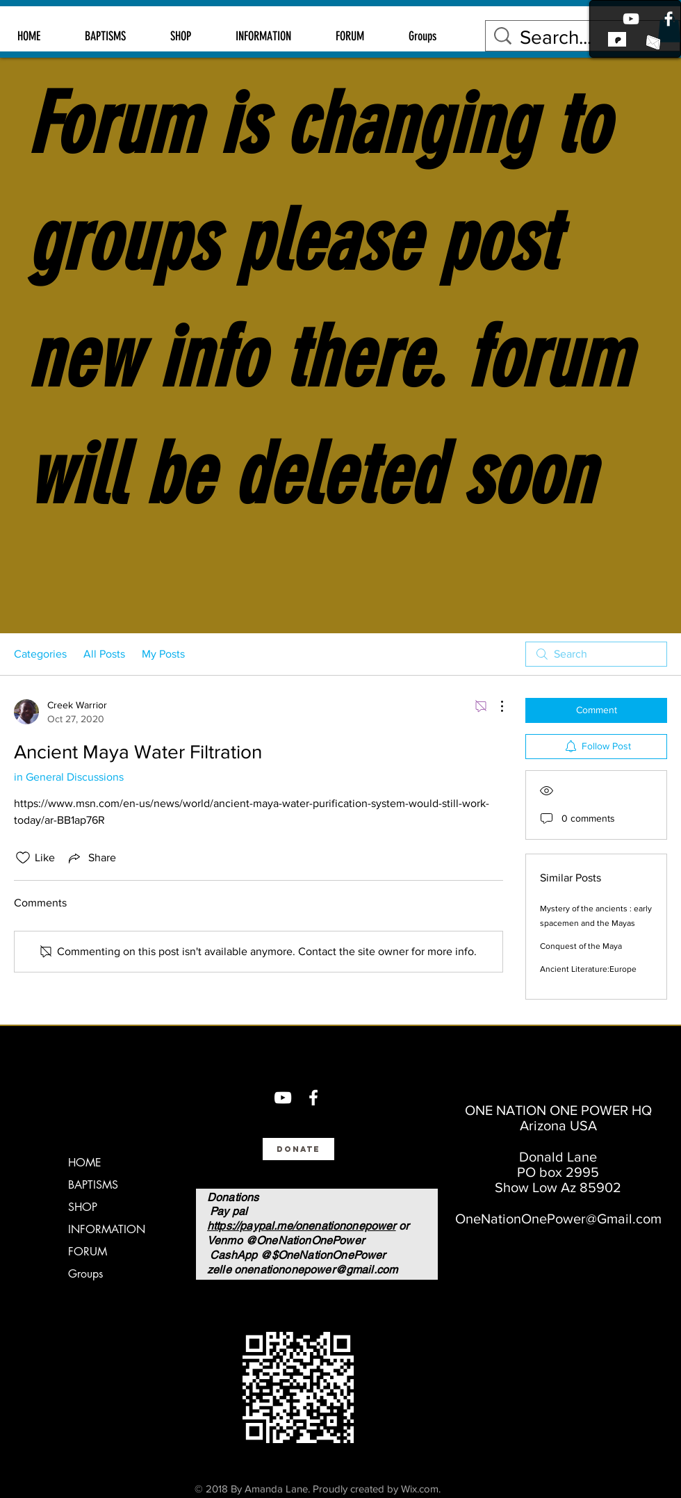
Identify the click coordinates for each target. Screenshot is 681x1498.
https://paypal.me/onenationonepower (301, 1225)
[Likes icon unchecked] (23, 857)
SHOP (82, 1207)
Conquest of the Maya (581, 946)
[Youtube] (631, 19)
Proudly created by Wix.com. (377, 1489)
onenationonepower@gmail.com (315, 1269)
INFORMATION (106, 1229)
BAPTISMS (93, 1185)
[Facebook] (668, 19)
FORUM (87, 1251)
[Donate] (298, 1149)
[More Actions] (494, 706)
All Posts (104, 654)
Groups (85, 1274)
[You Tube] (282, 1097)
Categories (40, 654)
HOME (84, 1162)
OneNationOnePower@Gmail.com (558, 1218)
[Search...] (585, 37)
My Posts (163, 654)
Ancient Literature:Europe (588, 969)
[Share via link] (91, 857)
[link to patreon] (617, 39)
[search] (596, 654)
